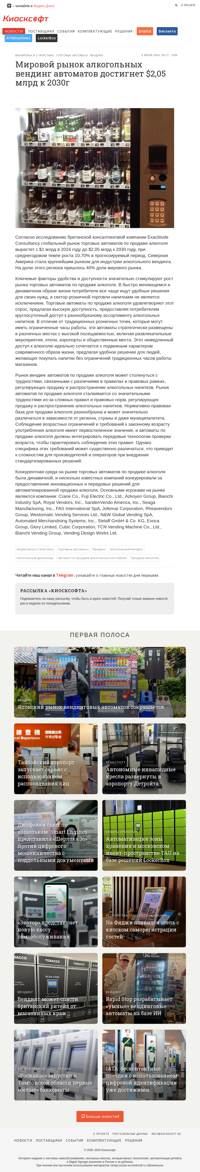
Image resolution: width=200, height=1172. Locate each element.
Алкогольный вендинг (126, 549)
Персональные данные (130, 1133)
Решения (123, 31)
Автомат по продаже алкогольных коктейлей (92, 558)
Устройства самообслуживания (136, 916)
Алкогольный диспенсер (35, 558)
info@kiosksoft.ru (166, 1133)
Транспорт (116, 762)
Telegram (65, 575)
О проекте (188, 5)
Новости (14, 31)
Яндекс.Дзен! (44, 6)
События (66, 31)
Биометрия (28, 755)
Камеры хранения (122, 832)
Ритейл (24, 916)
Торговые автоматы (72, 55)
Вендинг (97, 55)
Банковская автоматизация (44, 1069)
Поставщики (41, 31)
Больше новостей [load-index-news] (100, 1116)
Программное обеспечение (42, 818)
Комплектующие (95, 31)
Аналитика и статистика (34, 55)
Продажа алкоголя (145, 558)
